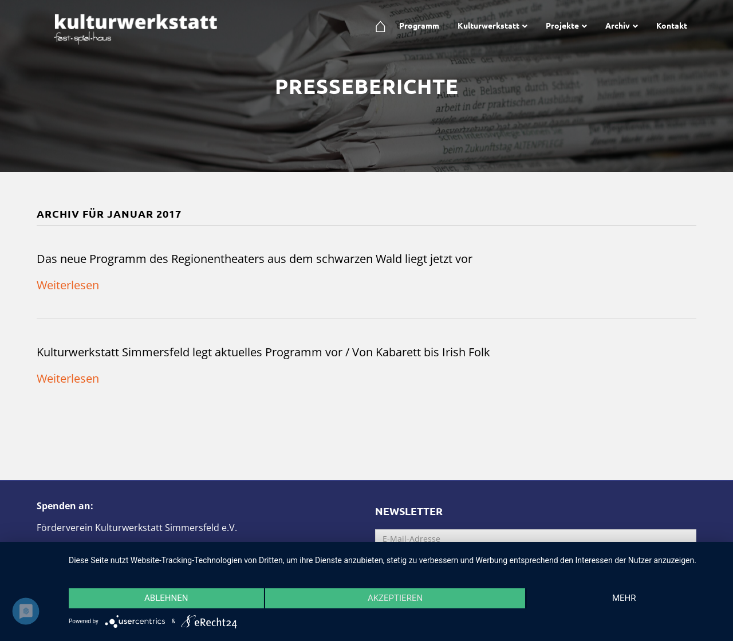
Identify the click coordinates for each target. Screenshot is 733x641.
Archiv (617, 25)
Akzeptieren (395, 598)
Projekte (562, 25)
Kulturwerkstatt (488, 25)
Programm (419, 25)
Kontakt (671, 25)
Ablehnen (166, 598)
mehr (624, 598)
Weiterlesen (68, 285)
